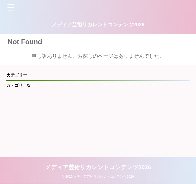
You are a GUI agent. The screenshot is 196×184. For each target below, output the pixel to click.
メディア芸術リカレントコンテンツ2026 (98, 24)
